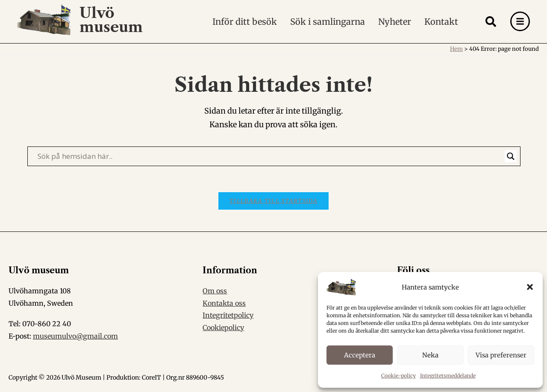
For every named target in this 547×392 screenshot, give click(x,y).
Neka (430, 355)
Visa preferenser (501, 355)
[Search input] (270, 156)
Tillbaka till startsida (273, 201)
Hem (456, 49)
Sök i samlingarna (327, 21)
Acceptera (359, 355)
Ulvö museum (111, 19)
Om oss (215, 291)
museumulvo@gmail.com (75, 336)
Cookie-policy (398, 375)
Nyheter (394, 21)
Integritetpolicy (228, 315)
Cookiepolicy (223, 328)
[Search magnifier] (511, 156)
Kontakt (441, 21)
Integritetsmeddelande (448, 375)
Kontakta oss (224, 303)
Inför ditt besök (244, 21)
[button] (530, 287)
